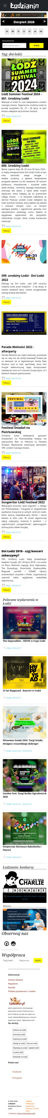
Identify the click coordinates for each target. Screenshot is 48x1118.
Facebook (16, 1071)
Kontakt (11, 987)
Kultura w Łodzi (19, 1030)
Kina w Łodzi (32, 1043)
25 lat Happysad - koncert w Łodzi (22, 690)
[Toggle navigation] (5, 5)
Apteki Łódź (34, 1048)
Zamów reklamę (15, 980)
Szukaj (36, 45)
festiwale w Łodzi (20, 1057)
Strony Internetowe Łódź (26, 1113)
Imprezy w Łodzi (20, 1039)
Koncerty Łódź (19, 1034)
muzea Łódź (18, 1052)
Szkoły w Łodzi (19, 1043)
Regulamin (13, 984)
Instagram (17, 1077)
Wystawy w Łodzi (20, 1048)
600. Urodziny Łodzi (15, 166)
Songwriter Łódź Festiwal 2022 (23, 502)
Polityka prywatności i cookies (21, 991)
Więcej (6, 120)
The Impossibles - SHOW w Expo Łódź (24, 640)
